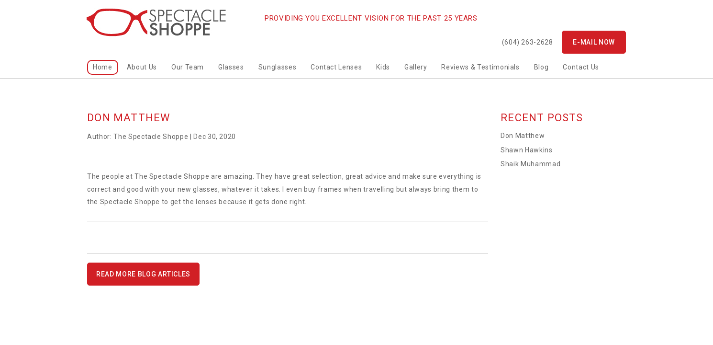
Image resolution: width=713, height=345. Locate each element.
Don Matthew (523, 135)
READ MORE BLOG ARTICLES (143, 274)
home (102, 67)
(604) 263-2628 (527, 42)
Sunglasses (277, 67)
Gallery (415, 67)
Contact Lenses (336, 67)
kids (383, 67)
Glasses (231, 67)
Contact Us (581, 67)
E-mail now (594, 42)
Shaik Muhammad (530, 164)
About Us (142, 67)
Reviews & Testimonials (480, 67)
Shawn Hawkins (526, 150)
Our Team (187, 67)
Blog (541, 67)
